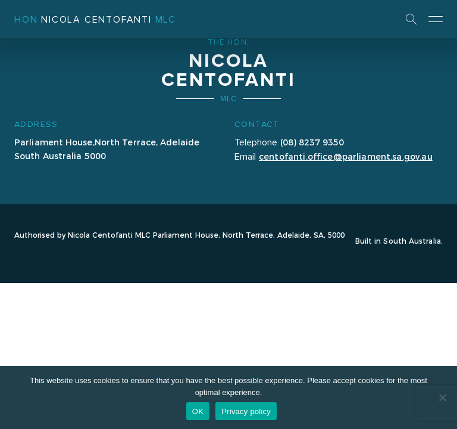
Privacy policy (246, 411)
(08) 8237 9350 (312, 142)
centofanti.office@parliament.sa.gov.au (346, 156)
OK (198, 411)
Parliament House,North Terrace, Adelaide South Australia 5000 (106, 148)
